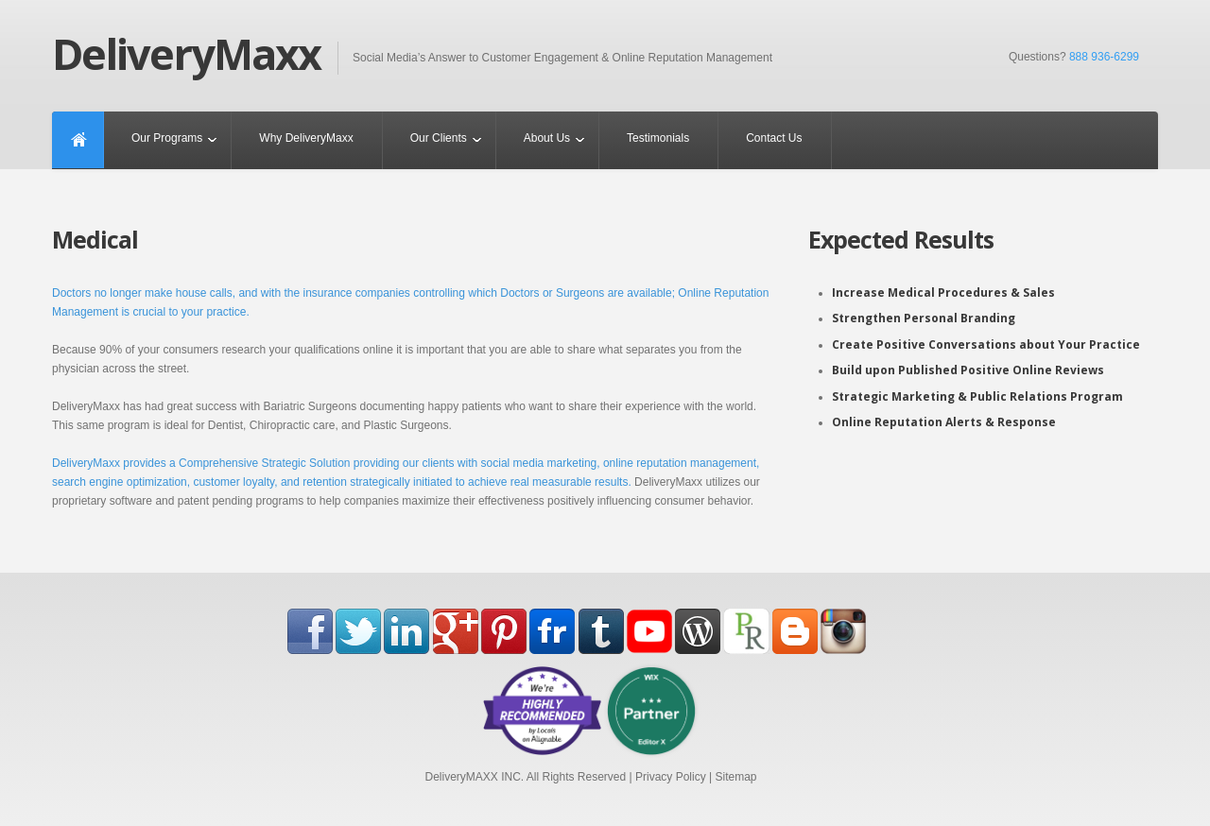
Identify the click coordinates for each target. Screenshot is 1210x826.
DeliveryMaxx (186, 53)
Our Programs (166, 138)
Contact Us (774, 138)
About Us (547, 138)
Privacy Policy (670, 776)
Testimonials (658, 138)
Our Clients (438, 138)
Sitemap (735, 776)
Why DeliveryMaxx (306, 138)
